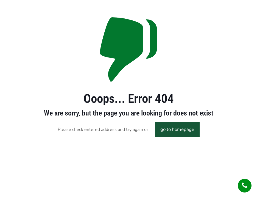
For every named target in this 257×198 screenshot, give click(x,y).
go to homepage (177, 129)
